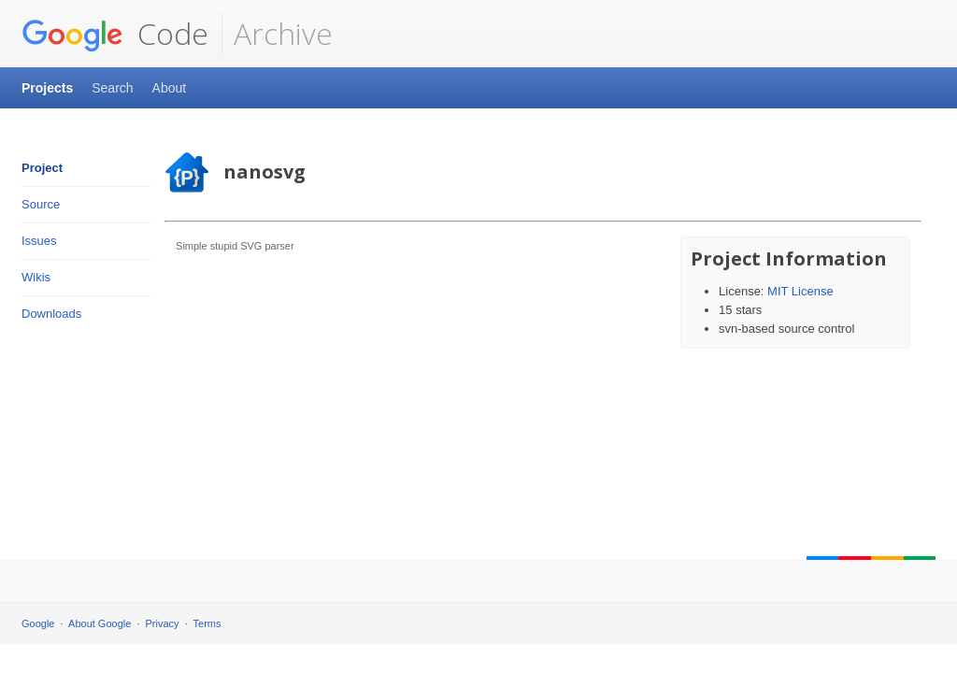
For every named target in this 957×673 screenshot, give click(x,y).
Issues (39, 241)
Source (40, 204)
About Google (99, 623)
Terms (207, 623)
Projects (47, 87)
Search (112, 87)
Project (42, 168)
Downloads (51, 314)
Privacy (162, 623)
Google (37, 623)
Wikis (35, 277)
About (169, 87)
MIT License (800, 291)
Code (114, 33)
